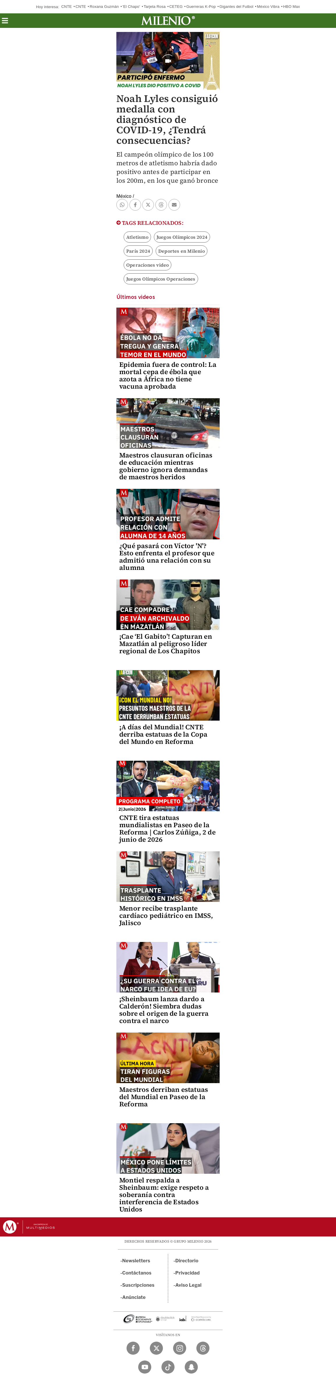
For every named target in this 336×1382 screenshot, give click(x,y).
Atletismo (137, 237)
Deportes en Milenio (181, 251)
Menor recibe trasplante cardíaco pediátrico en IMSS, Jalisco (166, 915)
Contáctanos (137, 1273)
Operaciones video (147, 265)
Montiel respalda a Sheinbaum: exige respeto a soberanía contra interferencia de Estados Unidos (164, 1194)
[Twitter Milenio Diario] (156, 1348)
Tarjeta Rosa (155, 6)
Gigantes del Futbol (236, 6)
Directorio (187, 1260)
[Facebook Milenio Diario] (133, 1348)
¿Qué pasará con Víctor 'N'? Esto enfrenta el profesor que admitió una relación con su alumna (166, 556)
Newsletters (136, 1260)
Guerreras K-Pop (201, 6)
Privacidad (187, 1273)
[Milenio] (168, 20)
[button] (4, 22)
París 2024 (138, 251)
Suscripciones (138, 1285)
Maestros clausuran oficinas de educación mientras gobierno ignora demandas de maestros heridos (165, 466)
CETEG (176, 6)
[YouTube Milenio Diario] (144, 1367)
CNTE (66, 6)
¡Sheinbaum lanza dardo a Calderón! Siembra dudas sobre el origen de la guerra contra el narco (164, 1009)
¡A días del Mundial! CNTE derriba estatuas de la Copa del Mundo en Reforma (163, 734)
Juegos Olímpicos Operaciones (160, 279)
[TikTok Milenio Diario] (168, 1367)
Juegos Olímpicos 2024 (182, 237)
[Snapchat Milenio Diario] (191, 1367)
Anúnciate (133, 1297)
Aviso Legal (188, 1285)
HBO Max (291, 6)
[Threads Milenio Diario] (202, 1348)
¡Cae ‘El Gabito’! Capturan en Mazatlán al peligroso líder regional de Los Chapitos (165, 644)
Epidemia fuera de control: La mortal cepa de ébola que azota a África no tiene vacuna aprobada (167, 375)
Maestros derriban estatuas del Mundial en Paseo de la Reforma (163, 1097)
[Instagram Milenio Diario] (179, 1348)
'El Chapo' (131, 6)
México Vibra (268, 6)
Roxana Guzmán (104, 6)
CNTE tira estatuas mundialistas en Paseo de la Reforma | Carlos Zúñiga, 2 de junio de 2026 (167, 828)
